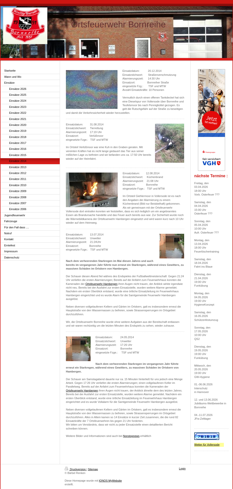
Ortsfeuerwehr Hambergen (101, 283)
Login (182, 468)
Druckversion (75, 469)
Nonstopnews (131, 435)
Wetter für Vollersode (207, 444)
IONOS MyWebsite (110, 480)
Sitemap (93, 469)
